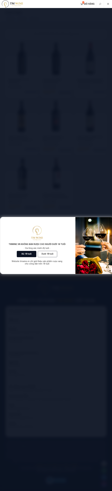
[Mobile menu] (108, 4)
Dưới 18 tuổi (47, 254)
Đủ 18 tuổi (27, 254)
